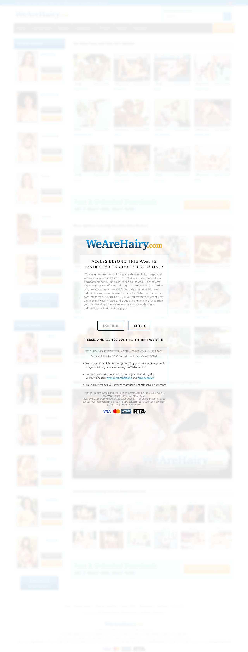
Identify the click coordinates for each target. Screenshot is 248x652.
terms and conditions (119, 378)
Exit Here (111, 325)
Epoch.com (101, 398)
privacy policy (145, 378)
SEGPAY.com (131, 401)
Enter (139, 325)
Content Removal (131, 404)
